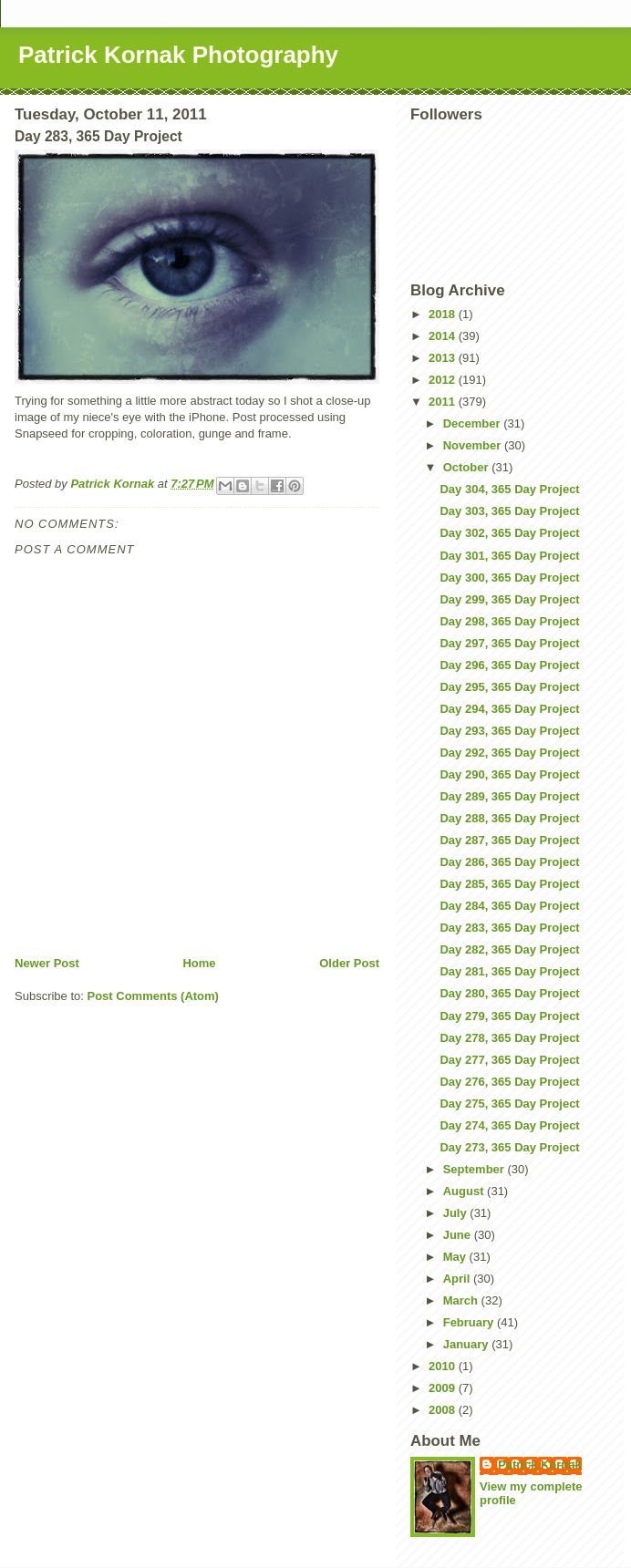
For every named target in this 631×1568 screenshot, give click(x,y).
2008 (444, 1410)
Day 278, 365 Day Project (509, 1038)
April (458, 1278)
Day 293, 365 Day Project (509, 731)
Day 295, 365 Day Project (509, 687)
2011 (444, 401)
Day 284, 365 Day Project (509, 906)
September (475, 1169)
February (470, 1322)
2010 (444, 1366)
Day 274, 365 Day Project (509, 1125)
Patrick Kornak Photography (178, 54)
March (462, 1300)
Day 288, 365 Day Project (509, 818)
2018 (444, 314)
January (467, 1344)
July (457, 1213)
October (467, 467)
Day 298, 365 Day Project (509, 621)
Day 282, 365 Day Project (509, 949)
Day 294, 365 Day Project (509, 709)
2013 (444, 358)
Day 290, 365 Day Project (509, 774)
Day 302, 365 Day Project (509, 533)
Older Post (349, 963)
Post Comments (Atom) (153, 996)
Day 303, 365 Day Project (509, 511)
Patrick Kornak (540, 1464)
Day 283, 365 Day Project (509, 927)
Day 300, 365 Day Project (509, 577)
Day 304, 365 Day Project (509, 489)
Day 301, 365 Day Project (509, 555)
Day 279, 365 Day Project (509, 1016)
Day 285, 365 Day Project (509, 884)
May (456, 1257)
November (473, 445)
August (465, 1191)
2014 (444, 336)
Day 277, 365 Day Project (509, 1060)
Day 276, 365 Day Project (509, 1081)
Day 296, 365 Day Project (509, 665)
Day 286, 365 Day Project (509, 862)
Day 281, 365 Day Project (509, 971)
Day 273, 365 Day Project (509, 1147)
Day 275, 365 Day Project (509, 1103)
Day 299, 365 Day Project (509, 599)
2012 (444, 380)
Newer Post (47, 963)
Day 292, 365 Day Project (509, 752)
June (458, 1235)
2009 (444, 1388)
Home (198, 963)
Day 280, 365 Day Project (509, 993)
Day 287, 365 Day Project (509, 840)
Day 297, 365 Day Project (509, 643)
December (473, 423)
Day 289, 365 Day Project (509, 796)
